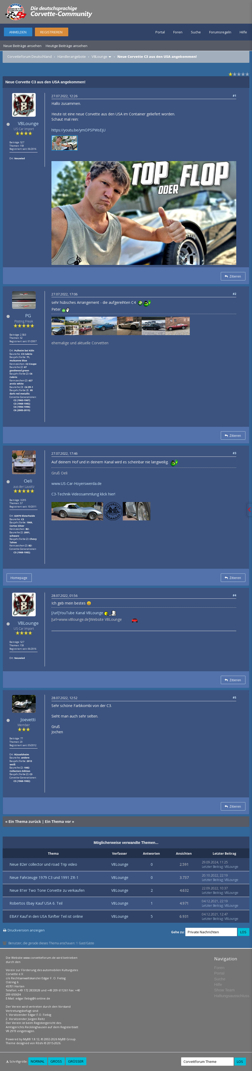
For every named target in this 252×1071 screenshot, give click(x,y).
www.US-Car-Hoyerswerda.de (76, 483)
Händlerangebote (71, 56)
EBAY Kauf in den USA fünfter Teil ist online (46, 916)
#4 (234, 595)
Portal (160, 32)
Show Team (224, 990)
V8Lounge (99, 56)
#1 (234, 96)
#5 (234, 697)
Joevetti (28, 719)
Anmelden (18, 32)
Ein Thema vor (58, 821)
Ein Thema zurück (24, 821)
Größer (75, 1061)
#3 (234, 453)
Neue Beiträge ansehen (22, 45)
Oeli (28, 481)
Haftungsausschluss (231, 995)
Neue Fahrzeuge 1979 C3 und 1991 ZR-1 (43, 877)
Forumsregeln (220, 32)
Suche (196, 32)
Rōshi (39, 1043)
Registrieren (51, 32)
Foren (177, 32)
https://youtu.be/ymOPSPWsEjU (78, 129)
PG (28, 315)
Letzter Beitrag (212, 866)
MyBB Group (67, 1039)
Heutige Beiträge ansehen (66, 45)
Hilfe (243, 32)
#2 (234, 294)
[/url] (55, 612)
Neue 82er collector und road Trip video (43, 864)
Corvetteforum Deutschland (29, 56)
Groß (56, 1061)
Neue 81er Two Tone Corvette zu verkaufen (47, 890)
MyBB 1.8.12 (31, 1039)
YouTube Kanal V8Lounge (81, 612)
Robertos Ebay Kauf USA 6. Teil (35, 903)
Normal (37, 1061)
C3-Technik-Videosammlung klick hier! (83, 493)
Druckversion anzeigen (26, 930)
